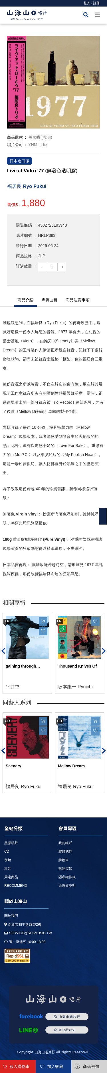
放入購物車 (20, 1066)
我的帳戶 (65, 843)
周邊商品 (11, 877)
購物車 (63, 860)
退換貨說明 (67, 886)
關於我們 (11, 916)
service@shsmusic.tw (28, 933)
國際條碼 (24, 225)
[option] (53, 82)
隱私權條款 (67, 877)
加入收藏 (55, 1066)
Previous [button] (3, 651)
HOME (27, 15)
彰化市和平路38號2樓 (22, 925)
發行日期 (24, 245)
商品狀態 (15, 137)
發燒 (7, 860)
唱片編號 (24, 235)
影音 (7, 869)
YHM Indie (37, 144)
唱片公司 (15, 144)
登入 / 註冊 (92, 3)
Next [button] (104, 651)
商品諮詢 (91, 1066)
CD (6, 852)
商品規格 (24, 256)
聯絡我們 (65, 852)
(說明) (46, 137)
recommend (15, 886)
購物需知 (65, 869)
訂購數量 (24, 266)
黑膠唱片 (11, 843)
